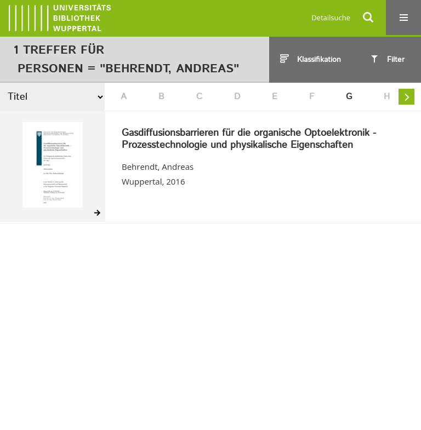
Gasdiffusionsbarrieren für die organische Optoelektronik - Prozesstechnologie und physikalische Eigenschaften (249, 139)
